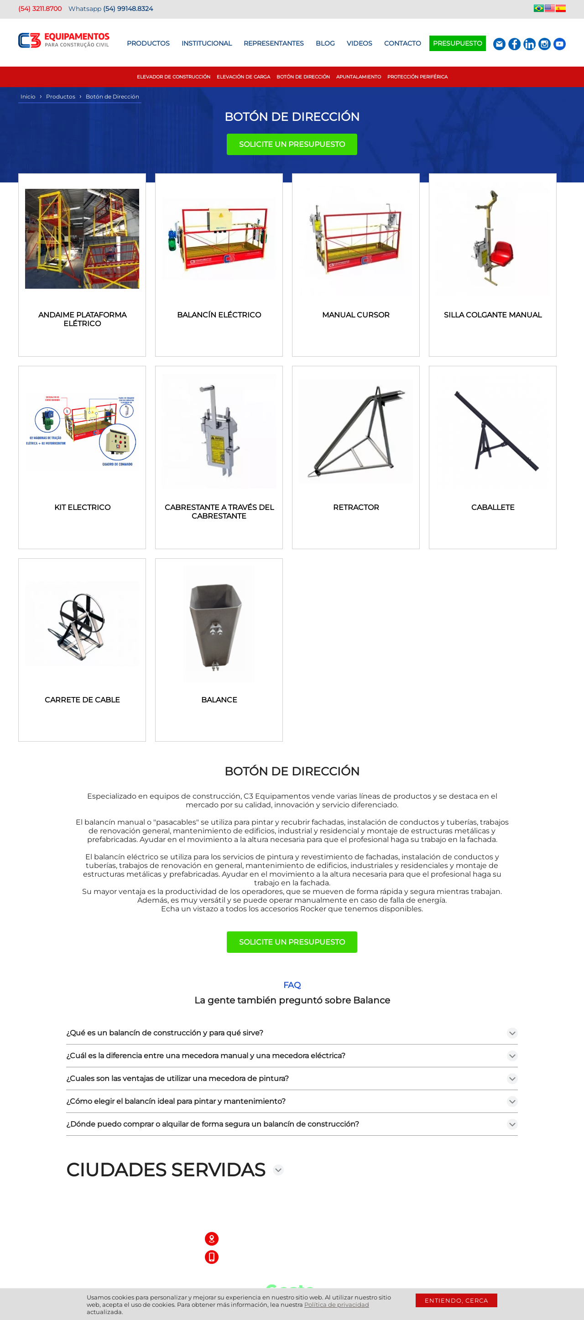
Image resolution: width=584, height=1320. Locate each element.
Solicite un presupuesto (292, 144)
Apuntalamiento (358, 77)
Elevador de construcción (173, 77)
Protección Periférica (417, 77)
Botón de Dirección (303, 77)
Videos (359, 43)
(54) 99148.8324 (128, 9)
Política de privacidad (336, 1304)
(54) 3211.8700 (40, 9)
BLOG (325, 43)
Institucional (207, 43)
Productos (148, 43)
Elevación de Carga (243, 77)
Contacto (402, 43)
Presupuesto (457, 43)
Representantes (274, 43)
